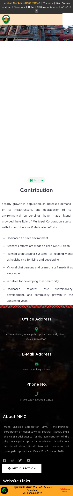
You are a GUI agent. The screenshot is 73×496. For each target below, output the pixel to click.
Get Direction (22, 468)
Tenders (48, 3)
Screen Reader (47, 7)
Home (36, 180)
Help (31, 7)
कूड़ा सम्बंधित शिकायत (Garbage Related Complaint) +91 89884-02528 (36, 490)
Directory (19, 7)
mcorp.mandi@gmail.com (36, 369)
